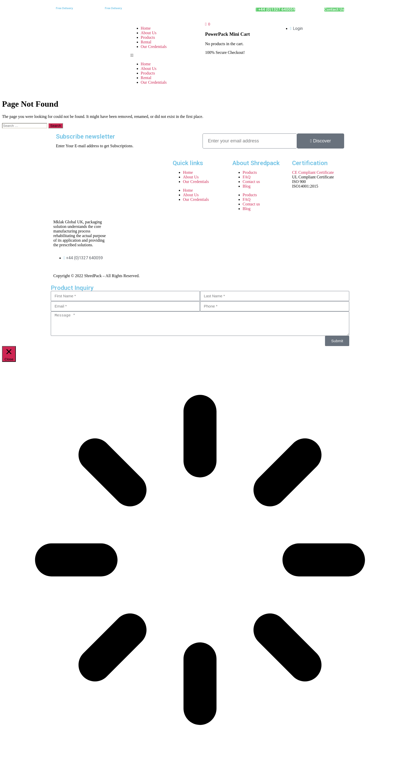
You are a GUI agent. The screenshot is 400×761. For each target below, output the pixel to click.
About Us (149, 33)
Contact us (251, 181)
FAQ (247, 177)
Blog (247, 186)
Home (146, 28)
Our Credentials (154, 46)
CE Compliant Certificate (313, 172)
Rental (146, 42)
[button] (163, 55)
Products (148, 37)
